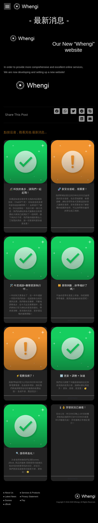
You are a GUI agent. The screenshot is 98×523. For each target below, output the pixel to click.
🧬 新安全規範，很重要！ (72, 189)
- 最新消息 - (49, 20)
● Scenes (7, 500)
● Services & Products (30, 493)
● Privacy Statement (29, 496)
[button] (7, 6)
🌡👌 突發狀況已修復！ (72, 407)
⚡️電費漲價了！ (25, 375)
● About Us (8, 493)
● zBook (7, 504)
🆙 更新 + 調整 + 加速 (72, 375)
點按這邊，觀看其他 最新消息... (25, 132)
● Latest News (9, 496)
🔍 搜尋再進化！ (25, 453)
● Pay (22, 500)
